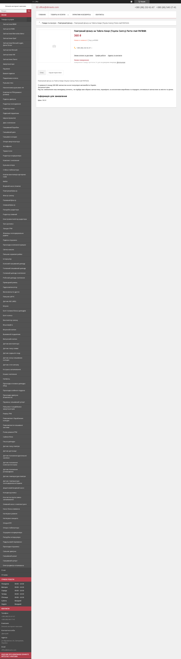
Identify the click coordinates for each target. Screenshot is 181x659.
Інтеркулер (7, 259)
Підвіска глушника (10, 240)
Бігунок (6, 306)
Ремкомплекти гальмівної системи (13, 426)
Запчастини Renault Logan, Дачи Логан (13, 44)
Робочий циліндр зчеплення (14, 278)
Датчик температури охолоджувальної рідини (12, 482)
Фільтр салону (8, 195)
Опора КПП (7, 523)
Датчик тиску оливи (10, 348)
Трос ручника (8, 224)
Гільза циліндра (9, 441)
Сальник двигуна (9, 551)
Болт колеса (7, 315)
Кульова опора (9, 165)
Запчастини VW (9, 54)
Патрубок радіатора (11, 210)
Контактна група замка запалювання (12, 498)
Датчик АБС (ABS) (9, 301)
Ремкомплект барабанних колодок (13, 419)
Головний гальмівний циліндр (14, 268)
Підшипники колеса (10, 78)
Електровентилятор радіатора (15, 219)
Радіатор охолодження (12, 104)
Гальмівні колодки (10, 137)
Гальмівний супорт (10, 561)
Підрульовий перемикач (12, 542)
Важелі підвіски (9, 73)
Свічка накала (8, 249)
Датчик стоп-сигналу (11, 365)
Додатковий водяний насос (13, 488)
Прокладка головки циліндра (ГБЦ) (14, 384)
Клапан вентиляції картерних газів (14, 175)
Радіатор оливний (10, 214)
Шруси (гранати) (9, 118)
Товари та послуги (49, 23)
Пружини (6, 69)
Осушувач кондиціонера (12, 532)
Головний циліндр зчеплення (14, 273)
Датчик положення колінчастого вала (10, 463)
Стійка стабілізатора (11, 170)
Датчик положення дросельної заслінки (15, 457)
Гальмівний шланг (10, 556)
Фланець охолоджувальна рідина (13, 234)
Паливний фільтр (9, 200)
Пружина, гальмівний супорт (14, 402)
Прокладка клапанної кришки (14, 245)
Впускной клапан (9, 329)
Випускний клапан (10, 339)
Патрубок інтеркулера (11, 537)
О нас (3, 570)
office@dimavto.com (8, 650)
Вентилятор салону (10, 320)
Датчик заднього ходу (11, 353)
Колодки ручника (9, 493)
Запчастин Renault (10, 50)
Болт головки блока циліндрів (14, 311)
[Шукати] (28, 11)
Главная (42, 15)
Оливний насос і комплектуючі (14, 504)
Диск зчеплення (9, 123)
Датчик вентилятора (11, 344)
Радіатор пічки (8, 108)
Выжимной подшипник (11, 334)
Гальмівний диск (9, 132)
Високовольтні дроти (11, 292)
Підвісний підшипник (11, 113)
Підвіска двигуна (9, 99)
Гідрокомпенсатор (10, 287)
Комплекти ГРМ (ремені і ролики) (12, 93)
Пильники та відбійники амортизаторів (12, 408)
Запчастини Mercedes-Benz (13, 33)
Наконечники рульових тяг (13, 87)
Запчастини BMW (9, 24)
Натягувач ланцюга (10, 518)
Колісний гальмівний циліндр (14, 264)
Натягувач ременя (10, 514)
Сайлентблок (8, 437)
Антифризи (7, 146)
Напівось (6, 379)
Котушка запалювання (12, 369)
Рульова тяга (8, 83)
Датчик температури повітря (14, 476)
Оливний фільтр (9, 205)
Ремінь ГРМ (7, 414)
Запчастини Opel (9, 38)
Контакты (100, 15)
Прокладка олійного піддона (14, 390)
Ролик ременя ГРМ (10, 432)
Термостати (7, 151)
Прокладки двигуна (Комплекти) (10, 396)
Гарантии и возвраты (81, 15)
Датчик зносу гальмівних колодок (12, 359)
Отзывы (4, 575)
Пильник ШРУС (8, 297)
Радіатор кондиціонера (12, 156)
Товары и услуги (7, 19)
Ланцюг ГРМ (7, 228)
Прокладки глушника (11, 546)
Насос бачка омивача (11, 509)
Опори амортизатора (11, 141)
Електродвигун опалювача (13, 565)
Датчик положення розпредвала (10, 470)
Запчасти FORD (9, 29)
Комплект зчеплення (11, 160)
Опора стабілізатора (11, 528)
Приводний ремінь (10, 282)
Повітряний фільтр (10, 191)
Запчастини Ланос (10, 59)
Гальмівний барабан (11, 127)
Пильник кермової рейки (12, 254)
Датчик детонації (9, 451)
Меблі (5, 181)
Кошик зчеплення (10, 374)
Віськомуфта (8, 325)
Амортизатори (8, 64)
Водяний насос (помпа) (11, 186)
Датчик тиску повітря (11, 446)
